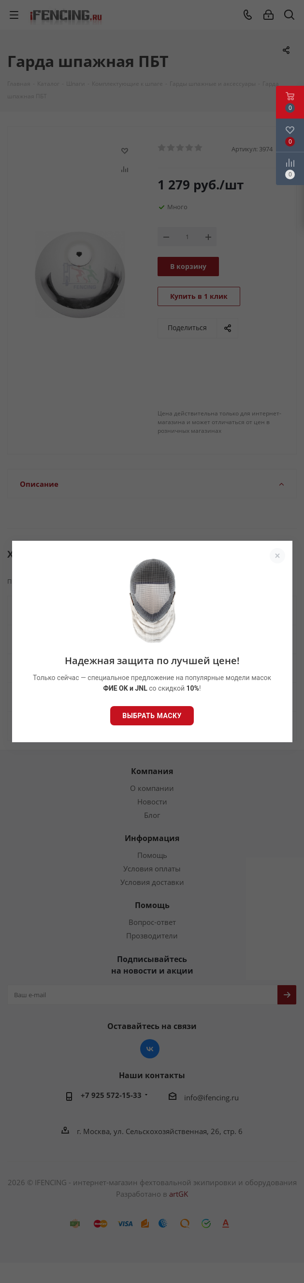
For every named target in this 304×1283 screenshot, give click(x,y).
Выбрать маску (152, 716)
